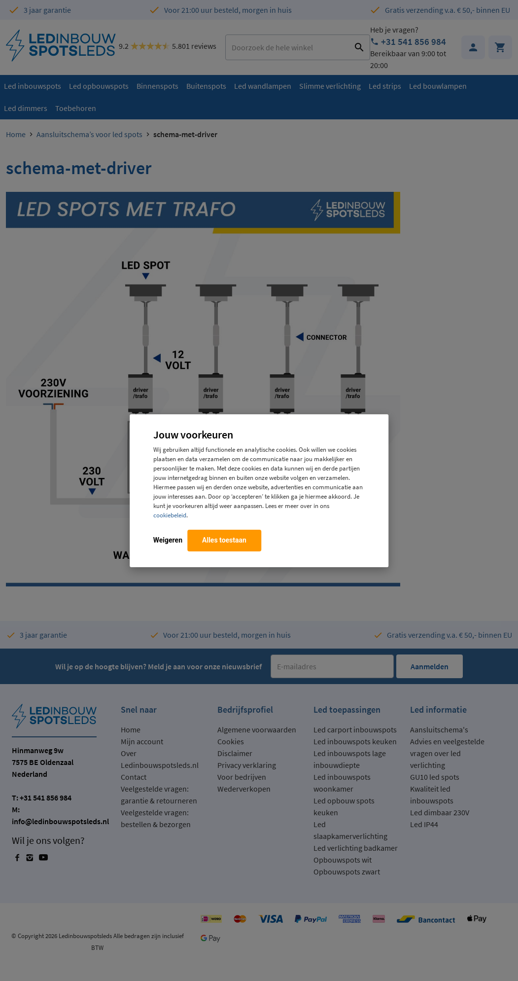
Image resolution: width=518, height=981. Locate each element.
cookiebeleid (169, 515)
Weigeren (167, 540)
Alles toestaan (224, 540)
